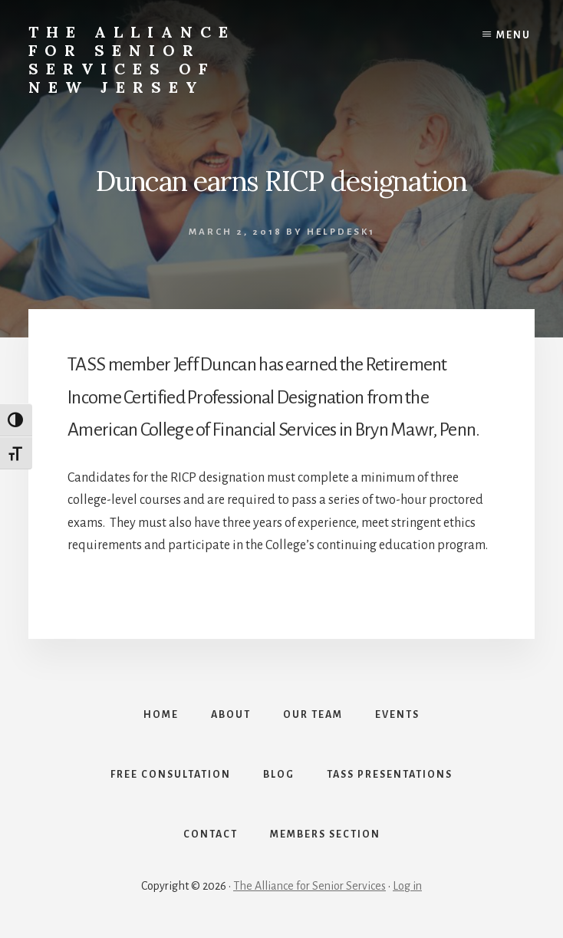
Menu (513, 35)
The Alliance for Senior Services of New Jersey (131, 59)
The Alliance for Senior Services (309, 886)
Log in (407, 886)
